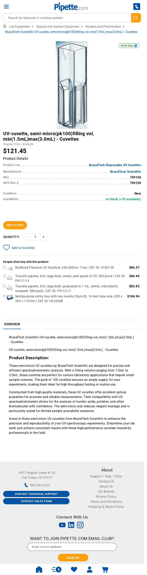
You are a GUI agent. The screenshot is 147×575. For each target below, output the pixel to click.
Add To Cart (15, 225)
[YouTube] (62, 525)
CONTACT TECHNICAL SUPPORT (36, 494)
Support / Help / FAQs (106, 476)
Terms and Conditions (106, 502)
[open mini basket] (105, 569)
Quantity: (11, 237)
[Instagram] (80, 525)
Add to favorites (19, 247)
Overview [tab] (12, 324)
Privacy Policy (106, 496)
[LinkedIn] (71, 525)
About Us (106, 486)
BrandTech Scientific (125, 172)
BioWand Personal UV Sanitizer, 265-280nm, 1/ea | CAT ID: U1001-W (64, 267)
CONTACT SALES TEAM (36, 501)
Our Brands (106, 491)
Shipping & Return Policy (106, 507)
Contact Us (106, 481)
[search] (136, 17)
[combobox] (72, 17)
